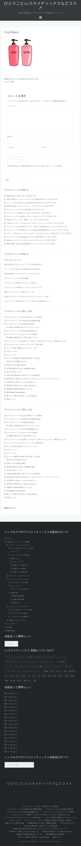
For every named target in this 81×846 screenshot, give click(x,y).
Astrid (48, 841)
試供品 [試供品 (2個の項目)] (12, 680)
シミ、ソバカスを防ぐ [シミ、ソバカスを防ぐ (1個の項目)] (58, 662)
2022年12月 (11, 697)
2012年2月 (11, 752)
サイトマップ (11, 355)
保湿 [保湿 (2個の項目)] (65, 671)
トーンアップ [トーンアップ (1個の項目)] (57, 666)
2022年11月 (11, 700)
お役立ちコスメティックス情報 (18, 542)
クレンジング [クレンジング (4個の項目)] (61, 657)
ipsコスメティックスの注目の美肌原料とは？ (23, 331)
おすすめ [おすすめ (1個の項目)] (30, 657)
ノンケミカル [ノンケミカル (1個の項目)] (9, 671)
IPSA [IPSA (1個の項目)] (7, 657)
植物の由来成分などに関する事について (23, 337)
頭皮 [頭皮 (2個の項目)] (34, 680)
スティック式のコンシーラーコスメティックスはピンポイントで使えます (33, 233)
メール (10, 147)
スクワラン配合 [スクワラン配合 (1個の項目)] (38, 666)
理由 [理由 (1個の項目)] (44, 676)
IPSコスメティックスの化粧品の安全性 (20, 324)
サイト (44, 147)
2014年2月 (11, 718)
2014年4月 (11, 711)
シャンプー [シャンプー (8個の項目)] (9, 666)
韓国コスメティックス (17, 620)
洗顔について (16, 558)
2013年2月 (11, 745)
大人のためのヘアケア (14, 372)
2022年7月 (11, 704)
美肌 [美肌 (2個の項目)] (54, 676)
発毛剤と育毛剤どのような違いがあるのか (22, 385)
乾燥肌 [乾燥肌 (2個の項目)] (46, 671)
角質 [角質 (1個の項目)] (6, 680)
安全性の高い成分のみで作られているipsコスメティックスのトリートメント (34, 379)
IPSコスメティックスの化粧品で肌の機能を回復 (23, 321)
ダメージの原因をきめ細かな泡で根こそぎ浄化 (23, 358)
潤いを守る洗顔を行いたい (18, 361)
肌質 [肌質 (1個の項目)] (66, 676)
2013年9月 (11, 731)
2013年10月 (11, 728)
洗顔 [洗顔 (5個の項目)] (34, 676)
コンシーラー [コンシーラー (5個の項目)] (23, 662)
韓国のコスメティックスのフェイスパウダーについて (26, 240)
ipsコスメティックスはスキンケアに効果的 (22, 334)
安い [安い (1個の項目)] (6, 676)
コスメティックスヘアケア (18, 607)
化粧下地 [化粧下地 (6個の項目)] (72, 671)
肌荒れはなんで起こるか (15, 196)
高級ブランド (11, 399)
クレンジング (18, 562)
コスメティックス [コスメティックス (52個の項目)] (11, 662)
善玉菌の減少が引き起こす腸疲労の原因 (21, 368)
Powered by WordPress (29, 841)
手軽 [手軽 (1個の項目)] (11, 676)
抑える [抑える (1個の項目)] (18, 676)
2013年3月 (11, 741)
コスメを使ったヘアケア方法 (21, 610)
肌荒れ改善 (11, 631)
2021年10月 (11, 707)
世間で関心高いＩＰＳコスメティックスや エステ (24, 206)
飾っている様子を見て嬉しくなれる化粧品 (22, 396)
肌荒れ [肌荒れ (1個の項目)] (60, 676)
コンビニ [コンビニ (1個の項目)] (33, 662)
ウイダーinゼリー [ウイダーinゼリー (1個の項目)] (49, 657)
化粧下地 (14, 593)
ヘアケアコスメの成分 (19, 613)
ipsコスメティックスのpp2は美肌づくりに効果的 (24, 317)
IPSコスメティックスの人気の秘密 (19, 209)
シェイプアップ (12, 624)
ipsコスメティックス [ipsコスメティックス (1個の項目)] (18, 657)
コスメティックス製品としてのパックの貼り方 (23, 213)
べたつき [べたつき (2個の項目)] (38, 657)
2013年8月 (11, 735)
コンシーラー (16, 586)
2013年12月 (11, 721)
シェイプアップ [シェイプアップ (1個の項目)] (43, 662)
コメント (11, 106)
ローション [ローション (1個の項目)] (37, 671)
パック (15, 551)
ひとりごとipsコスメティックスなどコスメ (39, 783)
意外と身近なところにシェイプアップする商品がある (26, 199)
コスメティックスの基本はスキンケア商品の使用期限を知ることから (31, 230)
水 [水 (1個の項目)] (29, 676)
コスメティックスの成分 (20, 582)
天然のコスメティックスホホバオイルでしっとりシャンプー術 (29, 223)
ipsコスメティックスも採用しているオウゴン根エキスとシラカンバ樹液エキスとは (36, 341)
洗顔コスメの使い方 (20, 565)
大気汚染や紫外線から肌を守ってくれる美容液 (23, 375)
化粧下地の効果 (18, 596)
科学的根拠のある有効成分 (16, 392)
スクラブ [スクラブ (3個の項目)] (27, 666)
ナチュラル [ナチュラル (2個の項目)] (68, 666)
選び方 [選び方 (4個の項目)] (19, 680)
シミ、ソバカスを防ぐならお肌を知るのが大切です (25, 203)
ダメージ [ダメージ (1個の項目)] (48, 666)
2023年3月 (11, 694)
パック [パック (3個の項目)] (18, 671)
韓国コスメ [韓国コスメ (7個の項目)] (27, 680)
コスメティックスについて (18, 579)
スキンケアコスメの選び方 (20, 555)
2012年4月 (11, 748)
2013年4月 (11, 738)
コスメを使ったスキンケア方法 (22, 548)
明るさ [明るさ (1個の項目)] (24, 676)
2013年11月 (11, 724)
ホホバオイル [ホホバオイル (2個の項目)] (27, 671)
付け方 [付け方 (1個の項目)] (52, 671)
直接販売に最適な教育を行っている (19, 389)
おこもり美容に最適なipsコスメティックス (22, 348)
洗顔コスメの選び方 (20, 572)
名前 (10, 136)
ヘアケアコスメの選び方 (20, 617)
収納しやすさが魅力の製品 (16, 365)
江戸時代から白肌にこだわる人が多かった (22, 382)
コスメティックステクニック (19, 576)
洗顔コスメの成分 (19, 568)
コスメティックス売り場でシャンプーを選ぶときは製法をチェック (30, 227)
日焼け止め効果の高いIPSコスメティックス (24, 327)
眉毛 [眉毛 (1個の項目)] (49, 676)
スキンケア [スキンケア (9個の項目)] (18, 666)
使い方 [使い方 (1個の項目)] (59, 671)
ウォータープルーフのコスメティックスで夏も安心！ (26, 344)
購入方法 (16, 603)
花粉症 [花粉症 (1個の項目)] (72, 676)
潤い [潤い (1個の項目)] (39, 676)
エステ (9, 538)
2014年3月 (11, 714)
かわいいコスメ (12, 351)
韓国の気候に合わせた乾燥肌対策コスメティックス (25, 244)
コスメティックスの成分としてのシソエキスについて (26, 216)
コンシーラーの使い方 (21, 589)
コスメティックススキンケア (19, 545)
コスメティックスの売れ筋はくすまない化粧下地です (26, 237)
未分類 (9, 627)
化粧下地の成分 (18, 599)
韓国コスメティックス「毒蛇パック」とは (22, 220)
